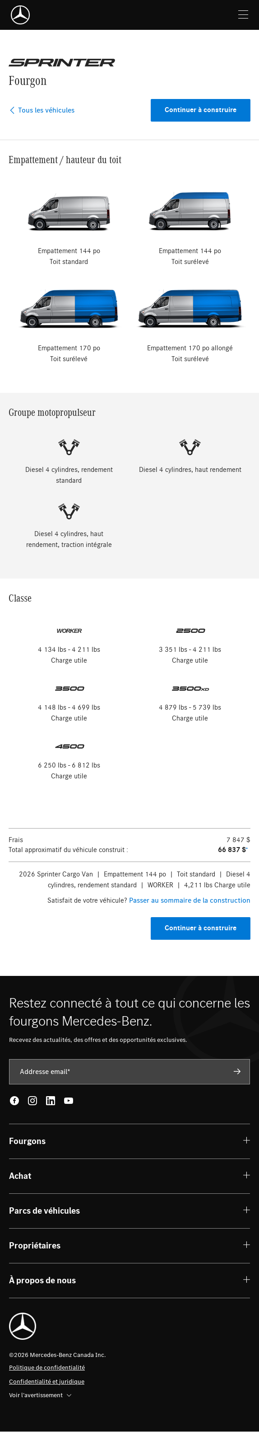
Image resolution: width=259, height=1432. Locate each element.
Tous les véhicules (41, 110)
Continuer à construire (200, 110)
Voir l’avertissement (40, 1395)
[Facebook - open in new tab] (14, 1100)
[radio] (69, 223)
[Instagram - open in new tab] (32, 1100)
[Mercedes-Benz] (20, 14)
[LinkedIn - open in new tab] (50, 1100)
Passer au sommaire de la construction (189, 900)
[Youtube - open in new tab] (68, 1100)
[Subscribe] (237, 1071)
